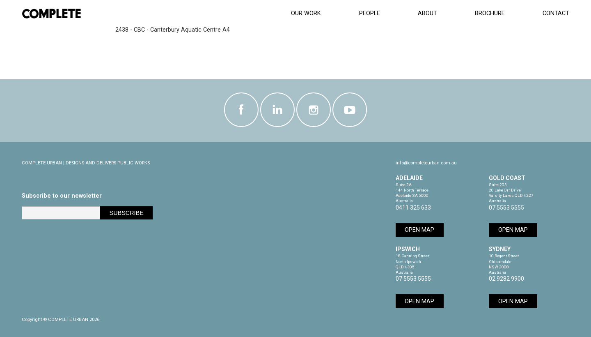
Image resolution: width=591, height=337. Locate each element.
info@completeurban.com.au (426, 163)
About (427, 13)
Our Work (306, 13)
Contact (556, 13)
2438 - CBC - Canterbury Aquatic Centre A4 (172, 29)
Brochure (490, 13)
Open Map (419, 229)
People (369, 13)
